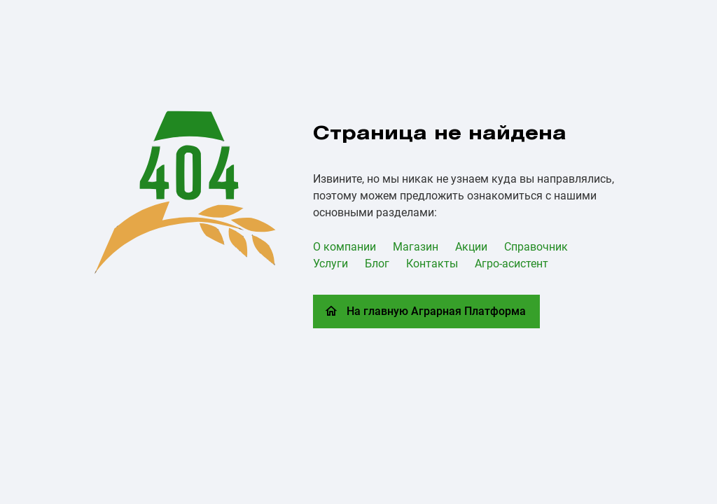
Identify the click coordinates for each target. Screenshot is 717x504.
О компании (344, 246)
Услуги (330, 263)
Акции (471, 246)
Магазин (415, 246)
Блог (377, 263)
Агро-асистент (511, 263)
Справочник (536, 246)
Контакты (432, 263)
